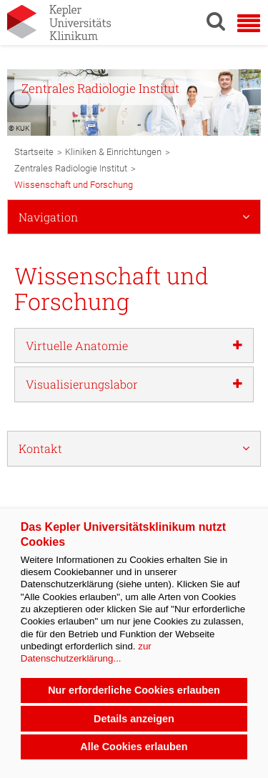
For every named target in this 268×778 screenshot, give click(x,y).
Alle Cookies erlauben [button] (133, 746)
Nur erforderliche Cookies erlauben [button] (134, 690)
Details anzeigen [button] (134, 718)
